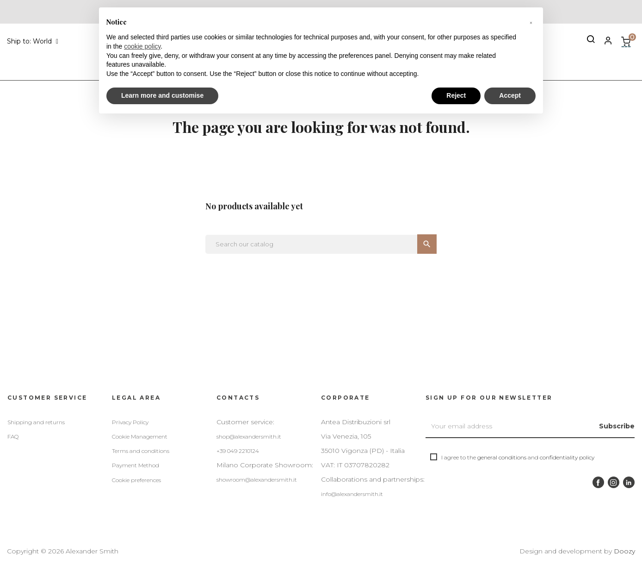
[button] (531, 22)
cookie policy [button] (142, 46)
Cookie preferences (136, 480)
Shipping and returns (36, 422)
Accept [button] (510, 95)
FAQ (13, 436)
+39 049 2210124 (237, 450)
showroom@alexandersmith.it (256, 479)
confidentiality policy (567, 457)
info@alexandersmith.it (352, 493)
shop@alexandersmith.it (248, 436)
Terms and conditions (140, 450)
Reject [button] (456, 95)
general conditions (501, 457)
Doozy (624, 551)
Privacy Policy (130, 422)
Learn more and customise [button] (162, 95)
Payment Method (135, 465)
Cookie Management (139, 436)
